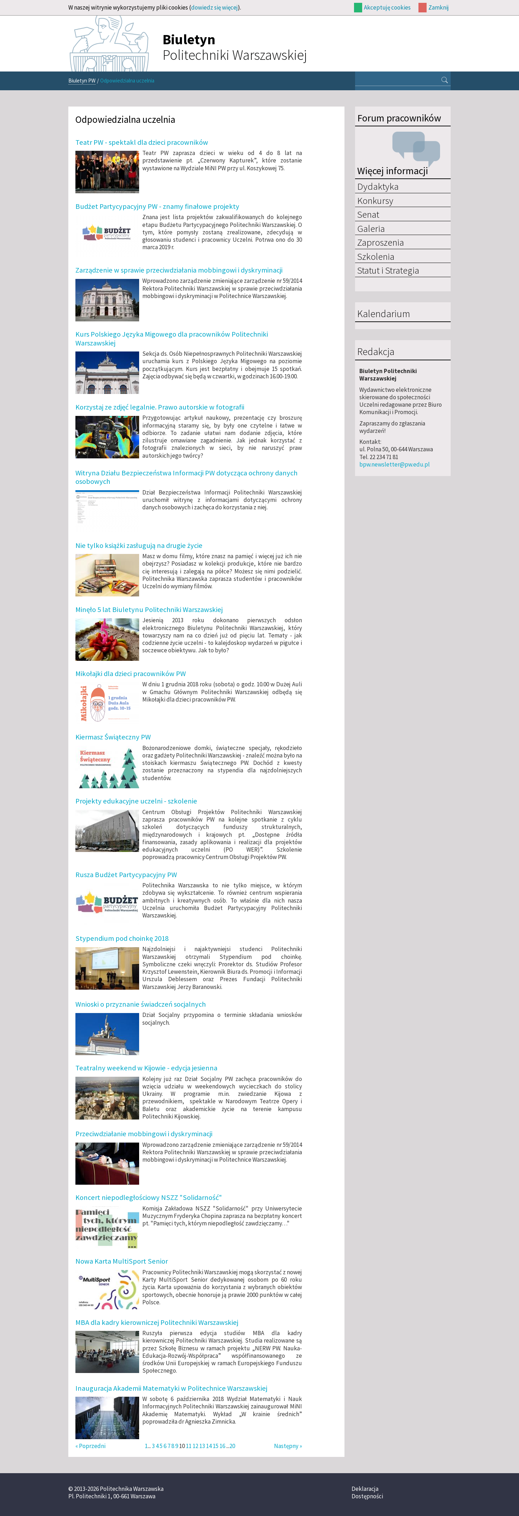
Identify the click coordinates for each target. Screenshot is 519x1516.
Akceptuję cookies (387, 7)
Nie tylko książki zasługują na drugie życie (139, 545)
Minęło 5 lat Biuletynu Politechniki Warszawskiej (149, 609)
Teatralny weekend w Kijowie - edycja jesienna (146, 1067)
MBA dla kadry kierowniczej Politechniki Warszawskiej (156, 1322)
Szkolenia (375, 256)
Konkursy (375, 200)
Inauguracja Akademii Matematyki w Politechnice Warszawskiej (171, 1388)
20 (232, 1446)
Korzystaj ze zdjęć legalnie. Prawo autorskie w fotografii (159, 407)
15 (215, 1446)
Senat (368, 214)
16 (222, 1446)
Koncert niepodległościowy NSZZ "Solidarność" (148, 1197)
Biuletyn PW (82, 80)
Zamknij (438, 7)
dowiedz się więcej (214, 7)
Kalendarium (383, 314)
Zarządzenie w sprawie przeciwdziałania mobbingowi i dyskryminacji (179, 270)
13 (202, 1446)
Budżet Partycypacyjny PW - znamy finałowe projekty (157, 206)
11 (189, 1446)
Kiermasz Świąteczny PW (113, 737)
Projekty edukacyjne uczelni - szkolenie (136, 801)
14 (209, 1446)
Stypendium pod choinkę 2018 (122, 938)
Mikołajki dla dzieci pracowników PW (130, 673)
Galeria (371, 228)
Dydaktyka (378, 186)
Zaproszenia (380, 242)
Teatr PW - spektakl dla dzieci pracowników (141, 142)
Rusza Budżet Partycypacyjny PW (126, 874)
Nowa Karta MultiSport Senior (121, 1261)
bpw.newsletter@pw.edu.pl (394, 464)
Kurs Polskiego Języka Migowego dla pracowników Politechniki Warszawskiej (171, 338)
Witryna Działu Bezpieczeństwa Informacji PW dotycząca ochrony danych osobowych (186, 477)
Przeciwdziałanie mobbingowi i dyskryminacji (143, 1133)
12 (195, 1446)
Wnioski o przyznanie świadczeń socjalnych (140, 1004)
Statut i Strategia (388, 270)
